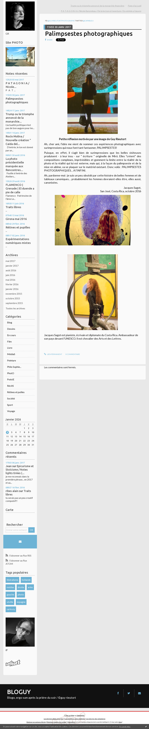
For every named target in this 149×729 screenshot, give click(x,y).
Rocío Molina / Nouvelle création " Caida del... (18, 140)
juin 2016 (10, 275)
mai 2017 (10, 260)
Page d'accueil (134, 5)
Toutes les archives (15, 308)
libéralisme (12, 579)
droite (21, 587)
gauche (10, 594)
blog (120, 722)
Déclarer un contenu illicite (36, 722)
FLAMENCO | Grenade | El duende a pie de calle (20, 188)
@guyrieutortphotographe (61, 21)
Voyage (11, 411)
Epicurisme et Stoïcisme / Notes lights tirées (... (20, 470)
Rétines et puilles (16, 392)
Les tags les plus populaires (95, 719)
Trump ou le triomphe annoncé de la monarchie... (20, 117)
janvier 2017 (12, 265)
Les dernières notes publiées (75, 719)
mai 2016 (10, 279)
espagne (21, 601)
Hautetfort (80, 715)
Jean (9, 466)
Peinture (11, 360)
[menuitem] (98, 5)
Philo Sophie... (14, 366)
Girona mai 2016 (16, 219)
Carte (9, 509)
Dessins (11, 328)
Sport (10, 404)
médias (10, 587)
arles (30, 587)
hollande (26, 579)
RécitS (10, 385)
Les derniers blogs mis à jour (54, 719)
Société (11, 398)
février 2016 (12, 284)
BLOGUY (19, 691)
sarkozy (11, 609)
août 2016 (11, 270)
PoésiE (10, 379)
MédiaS (11, 354)
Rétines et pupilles (18, 227)
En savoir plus (124, 726)
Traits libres (13, 207)
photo (21, 594)
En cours (11, 335)
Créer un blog (69, 715)
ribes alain (12, 490)
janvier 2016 (12, 288)
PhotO (10, 373)
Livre (9, 347)
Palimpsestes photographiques (88, 33)
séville (10, 601)
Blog (9, 322)
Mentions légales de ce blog (56, 722)
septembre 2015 (14, 303)
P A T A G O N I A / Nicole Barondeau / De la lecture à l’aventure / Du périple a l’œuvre (101, 11)
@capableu (88, 21)
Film (9, 341)
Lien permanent (53, 354)
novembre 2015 (14, 293)
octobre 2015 (13, 298)
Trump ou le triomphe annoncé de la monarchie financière (97, 5)
